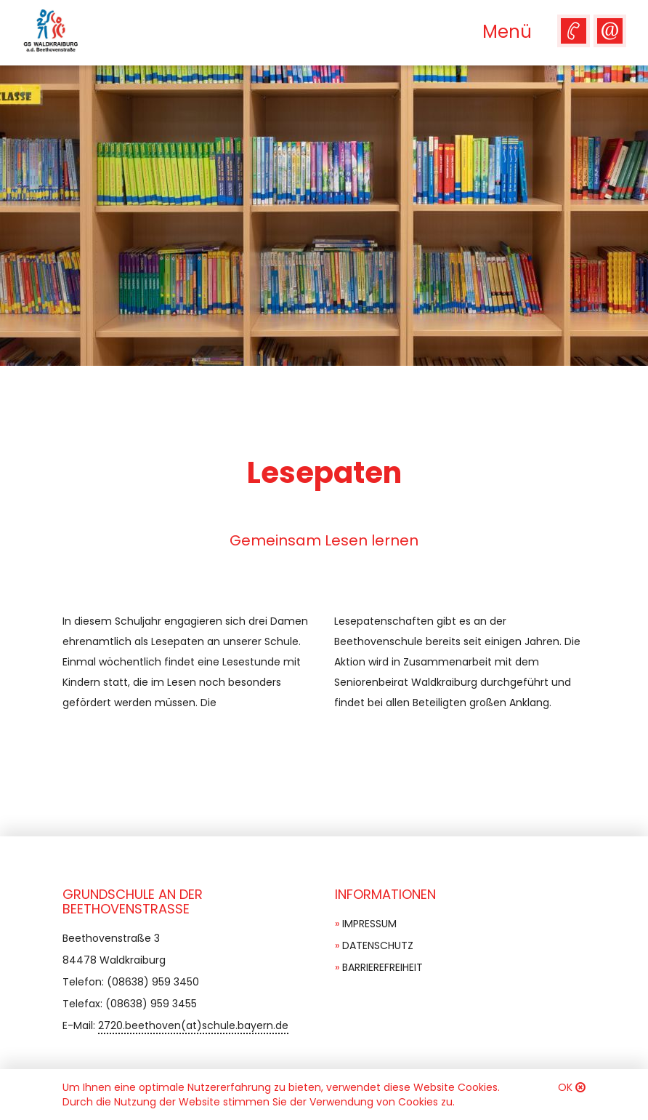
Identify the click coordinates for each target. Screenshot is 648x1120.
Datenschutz (377, 945)
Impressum (369, 923)
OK (565, 1087)
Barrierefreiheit (382, 967)
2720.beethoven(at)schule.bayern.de (193, 1025)
